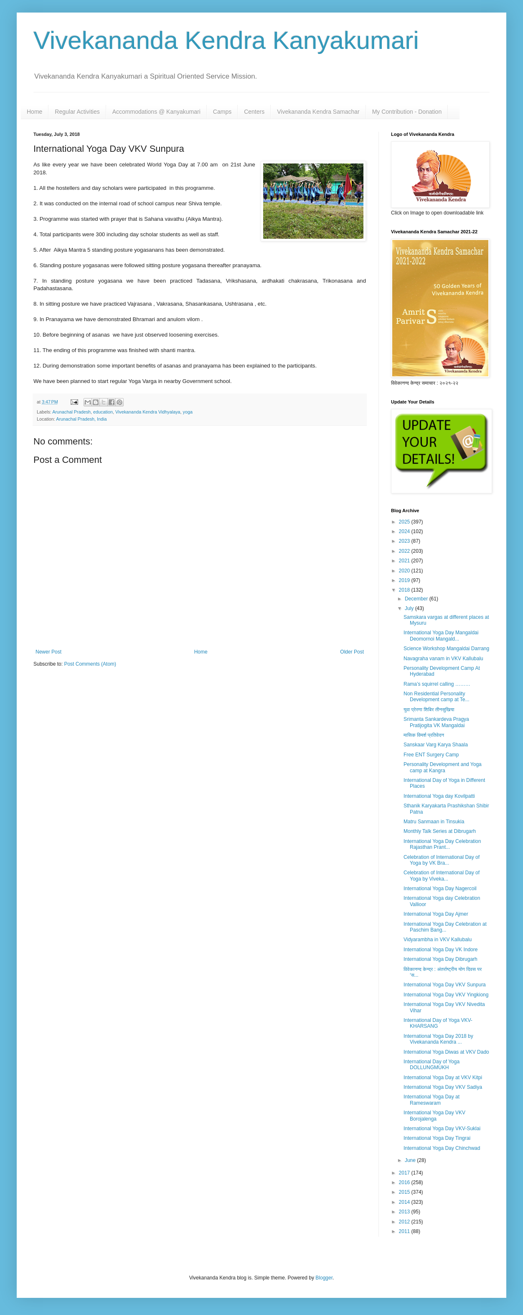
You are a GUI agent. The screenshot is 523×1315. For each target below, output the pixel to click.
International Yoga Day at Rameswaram (432, 1100)
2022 (405, 551)
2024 (405, 531)
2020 (405, 571)
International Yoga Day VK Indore (440, 949)
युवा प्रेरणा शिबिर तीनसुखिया (429, 709)
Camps (222, 111)
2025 (405, 522)
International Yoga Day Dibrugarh (440, 959)
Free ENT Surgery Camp (431, 755)
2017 (405, 1173)
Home (34, 111)
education (103, 411)
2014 (405, 1202)
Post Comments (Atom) (90, 664)
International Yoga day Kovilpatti (439, 796)
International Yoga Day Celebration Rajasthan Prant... (442, 844)
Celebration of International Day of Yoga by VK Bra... (442, 860)
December (417, 599)
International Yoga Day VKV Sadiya (443, 1087)
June (411, 1160)
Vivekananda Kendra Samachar (318, 111)
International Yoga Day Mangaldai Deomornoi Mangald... (441, 635)
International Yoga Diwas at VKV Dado (446, 1052)
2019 (405, 580)
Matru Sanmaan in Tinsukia (434, 822)
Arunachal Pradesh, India (81, 418)
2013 (405, 1212)
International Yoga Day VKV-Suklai (442, 1128)
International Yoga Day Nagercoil (440, 888)
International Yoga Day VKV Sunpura (445, 985)
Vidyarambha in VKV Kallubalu (438, 939)
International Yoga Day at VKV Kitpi (443, 1077)
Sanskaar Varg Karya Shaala (436, 745)
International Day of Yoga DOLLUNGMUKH (432, 1064)
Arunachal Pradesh (71, 411)
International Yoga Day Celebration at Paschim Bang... (445, 927)
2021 (405, 561)
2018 (405, 590)
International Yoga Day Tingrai (437, 1138)
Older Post (352, 652)
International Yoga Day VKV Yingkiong (446, 995)
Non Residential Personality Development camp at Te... (437, 696)
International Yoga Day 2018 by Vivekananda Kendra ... (438, 1039)
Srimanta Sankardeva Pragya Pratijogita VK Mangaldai (436, 722)
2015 (405, 1192)
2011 (405, 1231)
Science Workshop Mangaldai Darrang (446, 648)
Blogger (324, 1278)
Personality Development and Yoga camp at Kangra (443, 767)
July (410, 608)
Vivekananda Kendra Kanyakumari (226, 40)
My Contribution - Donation (407, 111)
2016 (405, 1182)
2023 (405, 541)
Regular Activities (77, 111)
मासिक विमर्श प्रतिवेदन (424, 735)
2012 (405, 1222)
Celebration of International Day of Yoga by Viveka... (442, 875)
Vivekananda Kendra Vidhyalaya (147, 411)
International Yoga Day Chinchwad (442, 1148)
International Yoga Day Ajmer (436, 914)
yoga (188, 411)
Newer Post (48, 652)
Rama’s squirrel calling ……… (437, 684)
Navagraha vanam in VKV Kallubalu (443, 658)
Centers (254, 111)
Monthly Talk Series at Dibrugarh (440, 831)
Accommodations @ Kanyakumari (156, 111)
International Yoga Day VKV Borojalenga (434, 1115)
